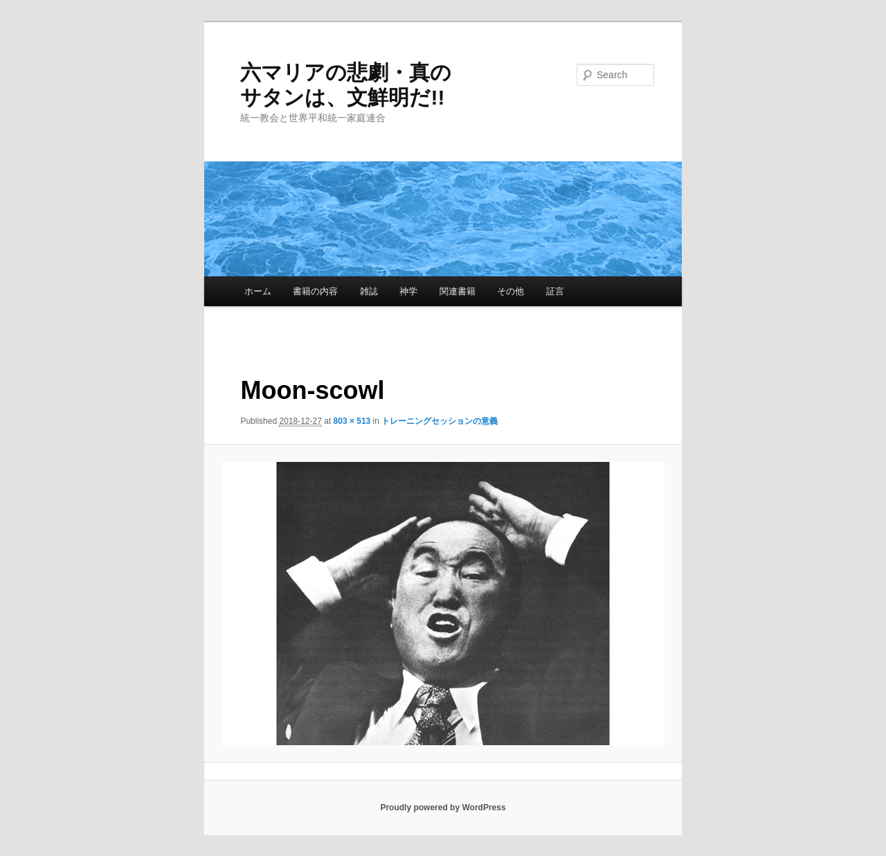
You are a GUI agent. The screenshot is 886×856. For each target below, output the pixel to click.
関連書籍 (458, 291)
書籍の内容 (315, 291)
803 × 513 (352, 421)
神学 (408, 291)
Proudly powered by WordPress (442, 807)
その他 (510, 291)
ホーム (257, 291)
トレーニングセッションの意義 (439, 421)
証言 (555, 291)
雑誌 (369, 291)
